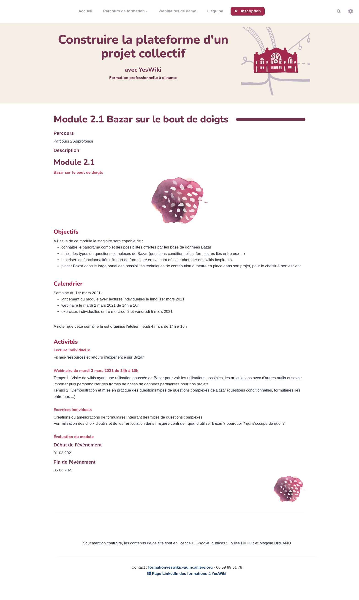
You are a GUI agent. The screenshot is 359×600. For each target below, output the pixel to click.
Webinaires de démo (177, 11)
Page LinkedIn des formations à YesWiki (186, 573)
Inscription (247, 11)
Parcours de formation (125, 11)
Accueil (85, 11)
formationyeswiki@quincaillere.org (180, 567)
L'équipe (215, 11)
